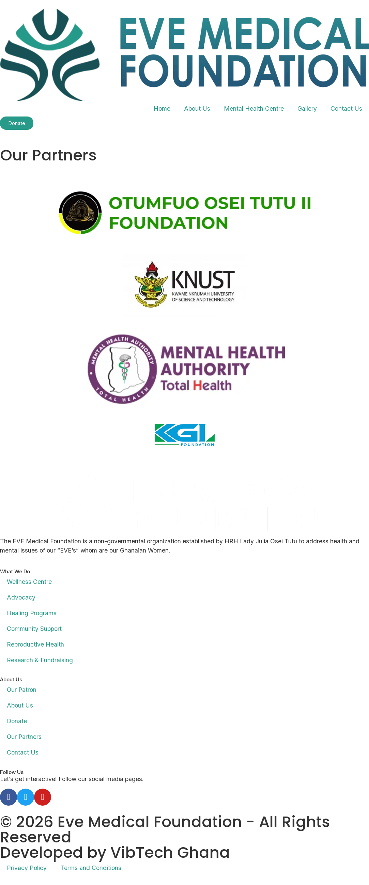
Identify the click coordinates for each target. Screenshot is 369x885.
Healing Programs (32, 613)
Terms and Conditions (90, 867)
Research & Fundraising (40, 660)
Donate (17, 721)
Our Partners (24, 736)
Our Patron (22, 689)
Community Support (34, 628)
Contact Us (346, 108)
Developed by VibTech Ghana (115, 852)
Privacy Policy (27, 867)
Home (162, 108)
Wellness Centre (29, 581)
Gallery (307, 108)
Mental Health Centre (254, 108)
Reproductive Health (35, 644)
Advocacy (21, 597)
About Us (197, 108)
